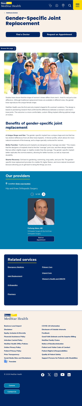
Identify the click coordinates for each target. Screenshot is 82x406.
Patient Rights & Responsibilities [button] (54, 351)
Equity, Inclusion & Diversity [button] (15, 333)
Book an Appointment (41, 239)
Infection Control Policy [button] (13, 340)
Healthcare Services (12, 13)
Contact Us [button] (12, 392)
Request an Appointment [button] (59, 34)
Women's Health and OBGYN (53, 279)
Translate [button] (12, 361)
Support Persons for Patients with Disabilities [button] (60, 358)
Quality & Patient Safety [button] (51, 354)
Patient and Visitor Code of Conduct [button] (56, 347)
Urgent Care (47, 273)
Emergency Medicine (16, 267)
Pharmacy (12, 294)
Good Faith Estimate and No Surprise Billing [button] (59, 337)
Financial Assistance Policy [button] (14, 337)
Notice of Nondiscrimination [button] (53, 344)
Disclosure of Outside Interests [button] (54, 329)
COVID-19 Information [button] (51, 326)
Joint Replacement (15, 276)
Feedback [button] (45, 333)
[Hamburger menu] (77, 5)
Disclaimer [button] (8, 329)
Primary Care (47, 267)
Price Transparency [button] (11, 354)
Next (43, 194)
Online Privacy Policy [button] (12, 347)
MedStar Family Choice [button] (51, 340)
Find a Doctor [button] (23, 34)
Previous (32, 194)
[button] (50, 5)
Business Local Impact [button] (12, 326)
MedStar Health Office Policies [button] (16, 344)
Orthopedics (13, 285)
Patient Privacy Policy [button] (12, 351)
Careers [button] (12, 385)
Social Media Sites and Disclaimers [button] (17, 358)
